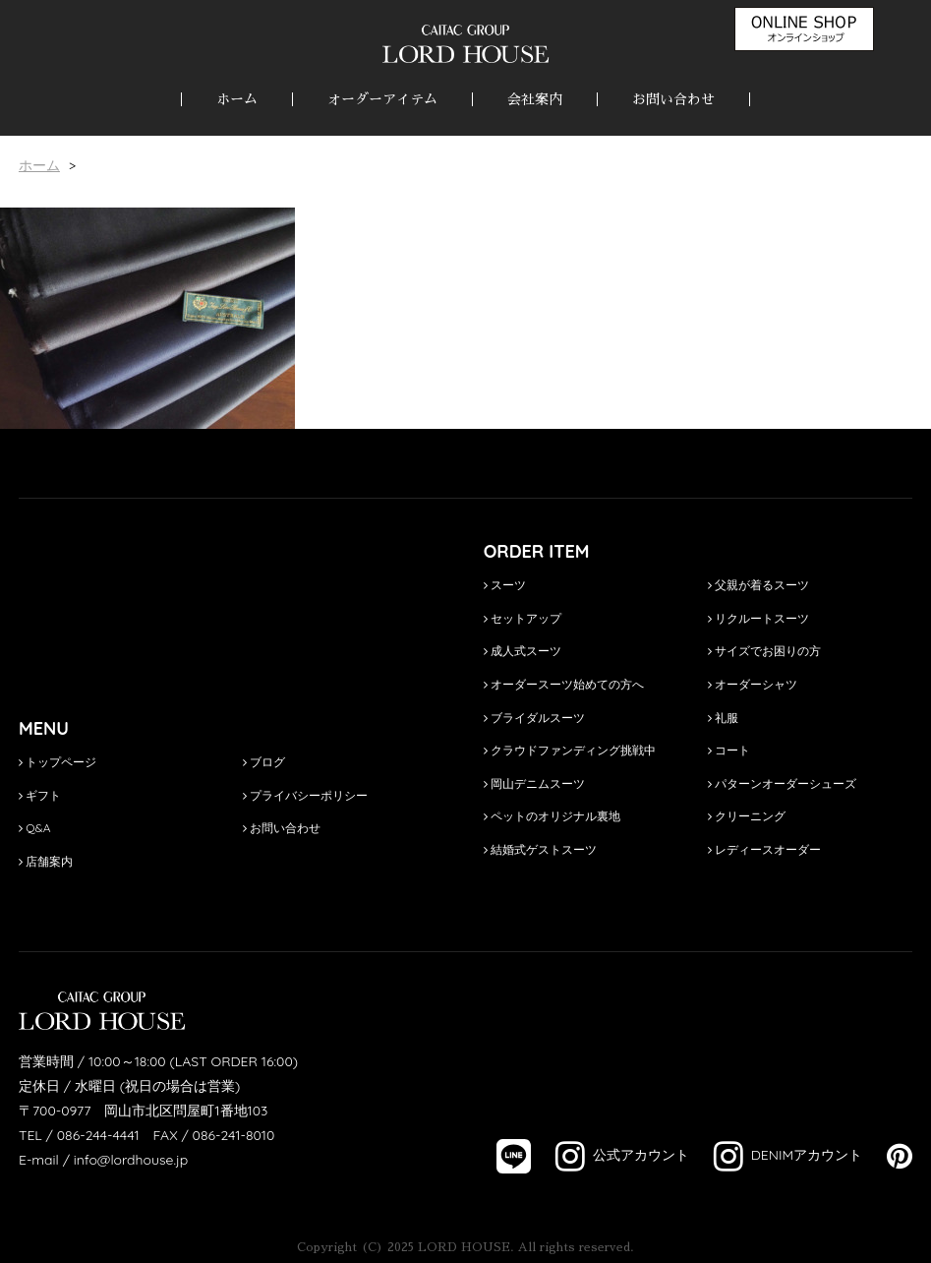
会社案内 (534, 99)
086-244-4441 (98, 1135)
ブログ (264, 761)
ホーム (237, 99)
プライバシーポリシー (305, 795)
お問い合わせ (673, 99)
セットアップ (522, 618)
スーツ (505, 584)
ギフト (40, 795)
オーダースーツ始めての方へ (564, 684)
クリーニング (747, 816)
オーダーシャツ (752, 684)
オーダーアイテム (382, 99)
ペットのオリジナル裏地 (552, 816)
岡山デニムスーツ (534, 783)
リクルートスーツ (758, 618)
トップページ (57, 761)
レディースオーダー (764, 849)
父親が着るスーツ (758, 584)
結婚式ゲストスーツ (540, 849)
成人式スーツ (522, 650)
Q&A (35, 827)
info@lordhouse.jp (131, 1160)
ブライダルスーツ (534, 717)
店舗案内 (46, 861)
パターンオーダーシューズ (782, 783)
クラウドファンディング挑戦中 (570, 750)
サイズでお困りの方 (764, 650)
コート (729, 750)
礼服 (723, 717)
